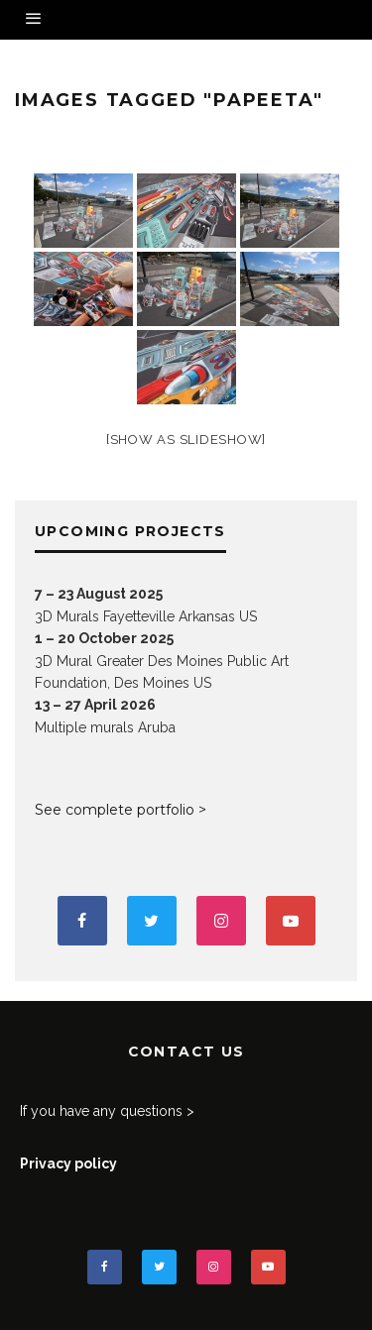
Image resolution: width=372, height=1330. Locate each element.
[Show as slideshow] (186, 439)
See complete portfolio (114, 810)
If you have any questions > (107, 1111)
